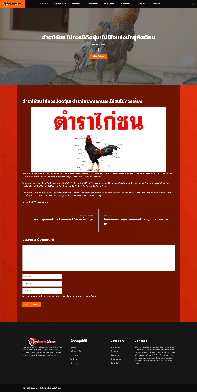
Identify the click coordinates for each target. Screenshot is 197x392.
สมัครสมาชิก (75, 351)
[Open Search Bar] (193, 4)
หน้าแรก (73, 347)
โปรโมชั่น (142, 3)
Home (30, 3)
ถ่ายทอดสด (115, 347)
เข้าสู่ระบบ (74, 355)
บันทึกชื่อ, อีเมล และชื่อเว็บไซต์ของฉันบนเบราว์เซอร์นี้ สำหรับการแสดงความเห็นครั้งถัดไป (61, 296)
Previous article (85, 215)
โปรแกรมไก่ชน (60, 3)
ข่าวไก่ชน (79, 4)
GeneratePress (54, 388)
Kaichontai (43, 202)
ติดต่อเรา (156, 3)
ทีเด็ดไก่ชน (128, 4)
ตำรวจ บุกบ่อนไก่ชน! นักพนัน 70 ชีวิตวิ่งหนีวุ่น (63, 219)
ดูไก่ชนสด (44, 3)
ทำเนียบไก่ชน (109, 3)
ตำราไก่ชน (93, 3)
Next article (109, 215)
